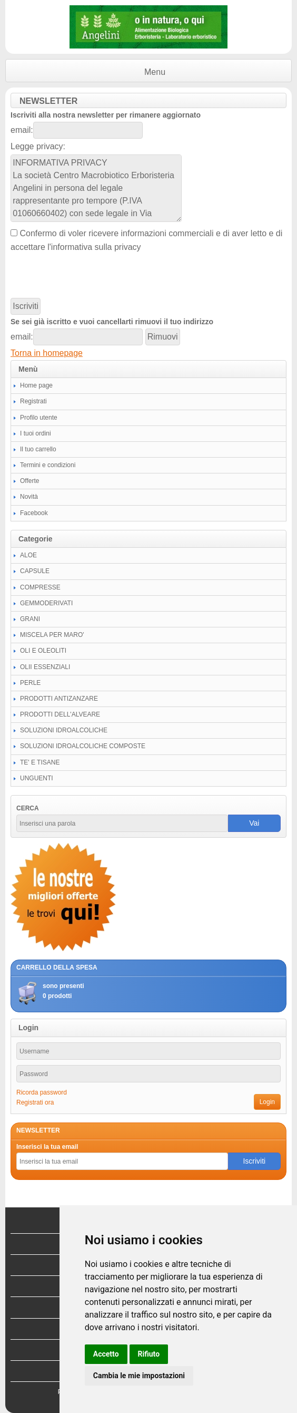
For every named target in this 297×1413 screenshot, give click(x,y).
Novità (29, 496)
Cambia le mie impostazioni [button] (139, 1375)
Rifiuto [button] (149, 1354)
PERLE (30, 682)
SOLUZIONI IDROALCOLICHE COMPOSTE (82, 746)
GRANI (30, 619)
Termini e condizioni (47, 465)
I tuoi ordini (35, 433)
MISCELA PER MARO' (52, 634)
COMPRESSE (40, 587)
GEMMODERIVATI (46, 603)
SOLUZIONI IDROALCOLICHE (63, 730)
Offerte (29, 481)
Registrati (33, 401)
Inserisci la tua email (47, 1146)
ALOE (28, 555)
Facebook (34, 513)
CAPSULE (34, 571)
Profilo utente (38, 417)
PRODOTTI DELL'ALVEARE (60, 714)
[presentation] (91, 275)
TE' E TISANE (40, 762)
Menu (154, 71)
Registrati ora (35, 1102)
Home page (36, 385)
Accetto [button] (106, 1354)
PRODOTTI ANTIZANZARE (59, 698)
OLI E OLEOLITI (43, 650)
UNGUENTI (36, 778)
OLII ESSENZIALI (45, 667)
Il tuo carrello (38, 449)
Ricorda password (41, 1092)
